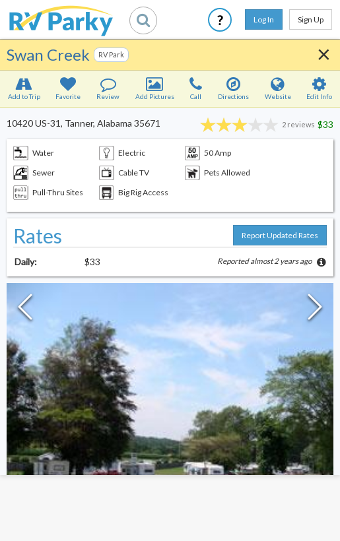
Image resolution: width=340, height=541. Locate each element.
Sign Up (310, 19)
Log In (264, 19)
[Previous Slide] (25, 310)
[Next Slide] (314, 310)
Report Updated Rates (280, 235)
